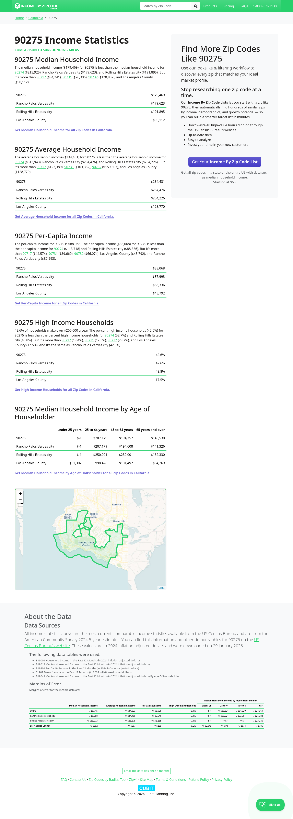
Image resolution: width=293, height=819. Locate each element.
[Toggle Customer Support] (270, 805)
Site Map (146, 779)
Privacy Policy (222, 779)
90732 (93, 77)
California (35, 18)
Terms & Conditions (171, 779)
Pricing (228, 6)
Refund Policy (198, 779)
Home (19, 18)
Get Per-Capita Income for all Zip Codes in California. (57, 303)
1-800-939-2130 (265, 6)
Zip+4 (133, 779)
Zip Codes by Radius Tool (107, 779)
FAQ (64, 779)
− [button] (20, 500)
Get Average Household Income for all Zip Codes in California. (64, 216)
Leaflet (162, 588)
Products (210, 6)
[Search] (195, 6)
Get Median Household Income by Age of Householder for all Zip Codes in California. (82, 473)
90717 (41, 77)
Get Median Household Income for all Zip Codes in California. (64, 130)
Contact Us (78, 779)
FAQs (244, 6)
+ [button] (20, 494)
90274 (19, 72)
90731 (67, 77)
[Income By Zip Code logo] (36, 6)
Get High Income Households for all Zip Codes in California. (62, 389)
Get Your (225, 161)
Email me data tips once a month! (146, 771)
